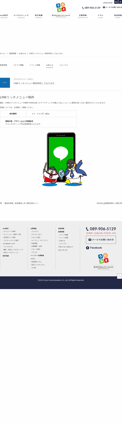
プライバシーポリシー (65, 247)
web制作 (5, 17)
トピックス (63, 65)
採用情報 (116, 17)
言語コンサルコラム (38, 265)
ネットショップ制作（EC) (12, 234)
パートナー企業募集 (37, 255)
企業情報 (81, 17)
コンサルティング (21, 17)
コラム (101, 17)
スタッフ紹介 (35, 249)
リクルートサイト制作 (11, 240)
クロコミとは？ (36, 234)
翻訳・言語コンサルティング (13, 250)
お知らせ (49, 65)
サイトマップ (62, 250)
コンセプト (35, 231)
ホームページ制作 (10, 231)
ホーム (61, 17)
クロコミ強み (35, 237)
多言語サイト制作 (10, 237)
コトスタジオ (8, 247)
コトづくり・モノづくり (39, 240)
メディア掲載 (18, 65)
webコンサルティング (11, 252)
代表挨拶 (34, 243)
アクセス (34, 252)
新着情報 (3, 65)
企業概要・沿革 (36, 246)
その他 (33, 268)
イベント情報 (35, 65)
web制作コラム (36, 262)
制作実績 (41, 17)
